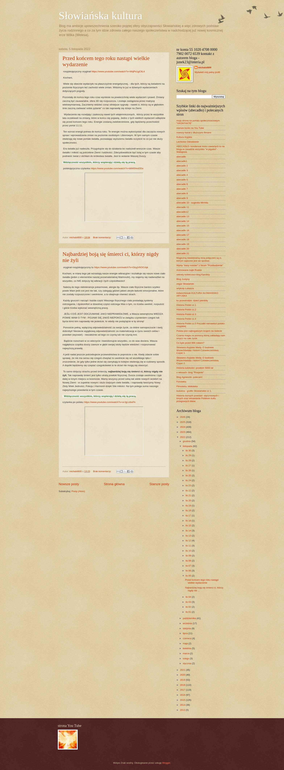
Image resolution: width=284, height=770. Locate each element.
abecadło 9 (182, 198)
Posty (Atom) (78, 491)
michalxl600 (204, 67)
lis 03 (189, 602)
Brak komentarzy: (102, 237)
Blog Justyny (183, 279)
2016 (183, 695)
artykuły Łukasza (185, 288)
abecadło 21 (182, 253)
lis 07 (189, 565)
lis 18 (189, 510)
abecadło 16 (182, 230)
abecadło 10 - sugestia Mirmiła (192, 202)
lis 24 (189, 480)
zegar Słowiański (185, 283)
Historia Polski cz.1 (186, 305)
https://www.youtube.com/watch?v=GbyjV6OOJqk (121, 267)
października (190, 618)
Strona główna (114, 484)
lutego (186, 658)
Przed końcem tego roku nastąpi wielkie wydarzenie (202, 581)
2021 (183, 670)
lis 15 (189, 525)
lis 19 (189, 505)
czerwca (187, 638)
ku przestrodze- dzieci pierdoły (192, 300)
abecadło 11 (182, 207)
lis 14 (189, 530)
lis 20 (189, 500)
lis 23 (189, 485)
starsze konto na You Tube (190, 128)
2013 (183, 710)
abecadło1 (181, 161)
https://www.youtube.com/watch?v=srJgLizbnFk (109, 402)
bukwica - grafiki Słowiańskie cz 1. (194, 391)
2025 (183, 422)
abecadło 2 (182, 165)
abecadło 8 (182, 193)
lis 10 (189, 550)
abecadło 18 (182, 239)
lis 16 (189, 520)
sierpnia (187, 628)
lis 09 (189, 555)
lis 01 (189, 612)
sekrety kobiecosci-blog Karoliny (193, 274)
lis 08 (189, 560)
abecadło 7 (182, 189)
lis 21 (189, 495)
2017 (183, 689)
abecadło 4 (182, 175)
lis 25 (189, 475)
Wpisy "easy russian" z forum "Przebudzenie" (199, 265)
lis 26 (189, 470)
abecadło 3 (182, 170)
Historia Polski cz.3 (186, 314)
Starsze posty (159, 484)
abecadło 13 (182, 216)
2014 (183, 705)
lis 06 (189, 570)
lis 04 (189, 597)
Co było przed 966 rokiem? (190, 343)
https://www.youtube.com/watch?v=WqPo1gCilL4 (118, 71)
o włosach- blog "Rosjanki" (190, 372)
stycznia (187, 663)
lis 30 (189, 450)
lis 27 (189, 465)
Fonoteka (181, 381)
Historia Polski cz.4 (186, 318)
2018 (183, 685)
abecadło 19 (182, 244)
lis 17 (189, 515)
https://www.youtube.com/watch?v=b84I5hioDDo (117, 168)
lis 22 (189, 490)
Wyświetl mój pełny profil (207, 72)
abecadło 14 (182, 221)
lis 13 (189, 535)
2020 (183, 674)
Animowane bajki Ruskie (189, 270)
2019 (183, 680)
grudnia (187, 441)
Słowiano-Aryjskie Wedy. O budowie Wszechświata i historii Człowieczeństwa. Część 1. (197, 350)
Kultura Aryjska (184, 137)
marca (186, 653)
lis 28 (189, 460)
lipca (185, 633)
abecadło (181, 156)
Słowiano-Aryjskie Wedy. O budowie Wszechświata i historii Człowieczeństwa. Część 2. (197, 360)
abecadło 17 (182, 235)
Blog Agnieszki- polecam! (189, 377)
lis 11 (189, 545)
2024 (183, 427)
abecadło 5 (182, 179)
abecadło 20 (182, 248)
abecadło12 (182, 212)
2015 (183, 700)
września (188, 623)
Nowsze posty (69, 484)
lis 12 (189, 540)
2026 (183, 417)
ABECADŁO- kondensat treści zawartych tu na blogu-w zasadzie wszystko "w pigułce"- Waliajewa (200, 149)
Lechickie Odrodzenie (187, 141)
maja (185, 643)
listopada (188, 446)
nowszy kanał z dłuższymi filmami (193, 132)
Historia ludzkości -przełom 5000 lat (194, 368)
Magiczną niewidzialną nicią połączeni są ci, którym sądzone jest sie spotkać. (199, 259)
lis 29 (189, 455)
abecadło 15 (182, 225)
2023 (183, 432)
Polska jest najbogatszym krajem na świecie (199, 331)
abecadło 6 (182, 184)
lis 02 (189, 606)
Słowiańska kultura (100, 16)
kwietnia (187, 648)
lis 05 (189, 575)
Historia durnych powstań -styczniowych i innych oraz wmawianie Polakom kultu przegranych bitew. (197, 398)
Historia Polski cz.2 (186, 309)
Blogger (166, 762)
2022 (183, 437)
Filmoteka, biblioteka (187, 386)
